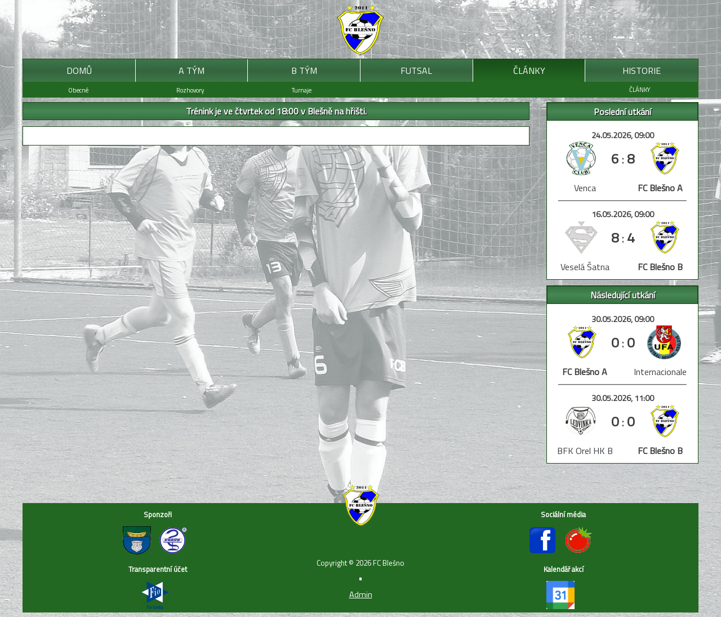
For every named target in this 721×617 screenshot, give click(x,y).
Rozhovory (190, 90)
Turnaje (301, 90)
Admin (360, 594)
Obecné (78, 90)
